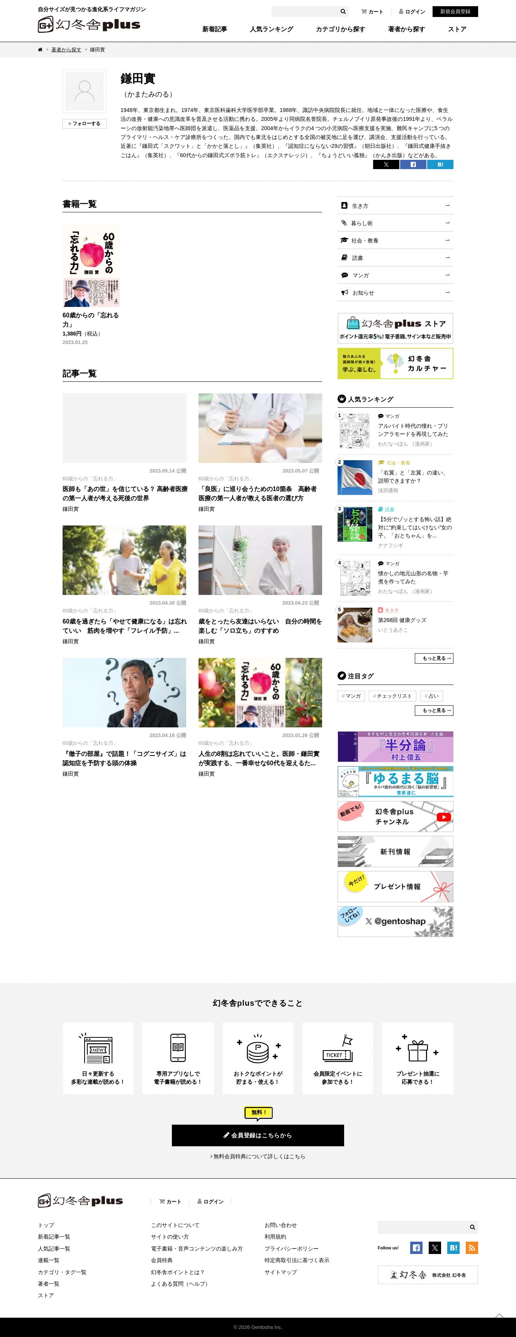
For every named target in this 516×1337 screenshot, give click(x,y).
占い (434, 696)
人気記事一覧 (54, 1248)
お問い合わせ (281, 1225)
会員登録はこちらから (258, 1135)
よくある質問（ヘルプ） (180, 1284)
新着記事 (214, 29)
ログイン (412, 11)
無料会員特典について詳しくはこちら (260, 1156)
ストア (457, 29)
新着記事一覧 (54, 1237)
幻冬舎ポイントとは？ (178, 1272)
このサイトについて (175, 1225)
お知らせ (363, 293)
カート (372, 11)
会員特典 (162, 1260)
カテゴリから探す (340, 29)
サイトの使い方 (170, 1237)
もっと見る (434, 658)
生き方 (360, 206)
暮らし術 (362, 223)
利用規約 (275, 1237)
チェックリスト (394, 696)
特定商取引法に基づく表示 (297, 1260)
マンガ (361, 275)
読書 (357, 258)
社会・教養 (365, 240)
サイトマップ (281, 1272)
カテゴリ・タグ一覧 (62, 1272)
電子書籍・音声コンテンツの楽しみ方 (197, 1248)
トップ (46, 1225)
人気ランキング (271, 29)
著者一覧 (48, 1284)
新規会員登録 (455, 11)
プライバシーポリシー (292, 1248)
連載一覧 (48, 1260)
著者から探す (406, 29)
